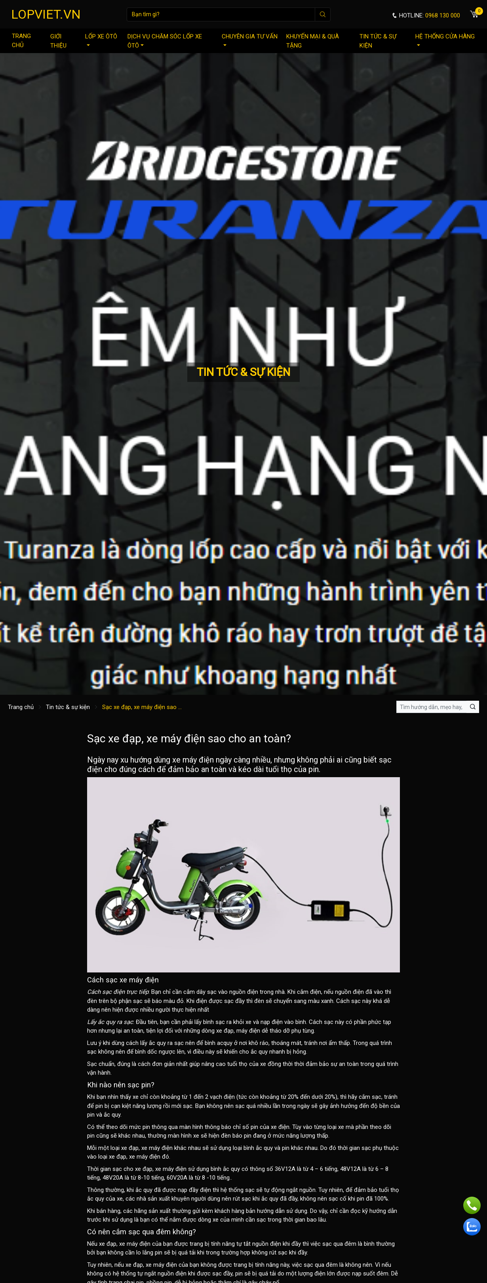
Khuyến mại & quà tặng (312, 41)
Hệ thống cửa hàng (445, 39)
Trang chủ (21, 40)
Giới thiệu (58, 41)
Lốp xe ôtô (101, 39)
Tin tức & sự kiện (378, 41)
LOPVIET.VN (46, 14)
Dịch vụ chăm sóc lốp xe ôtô (164, 41)
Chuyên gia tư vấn (250, 39)
